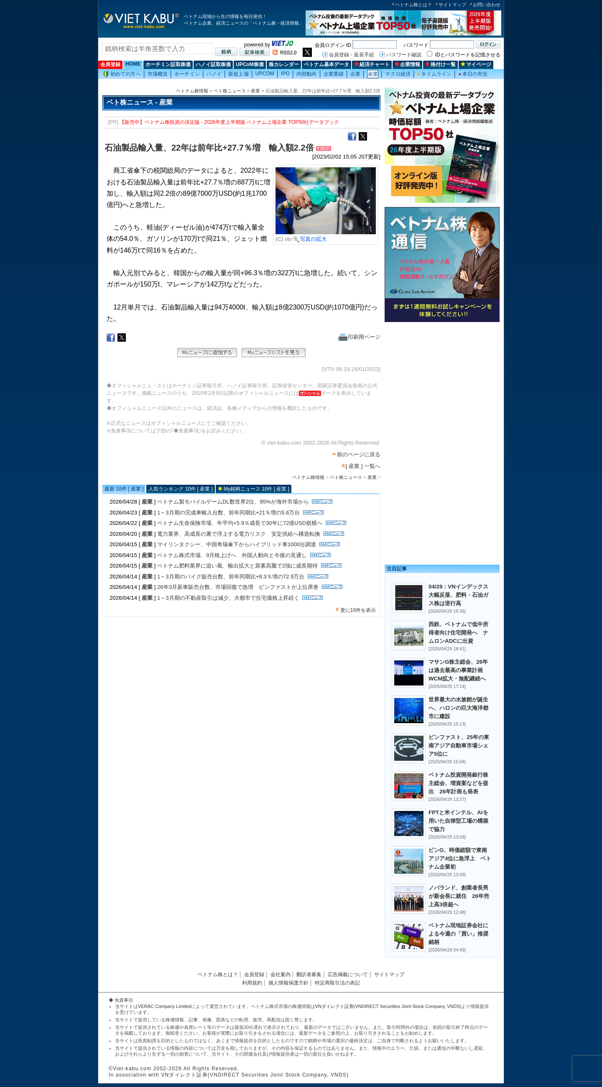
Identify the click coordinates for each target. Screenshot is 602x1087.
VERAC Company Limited (164, 1006)
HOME (132, 64)
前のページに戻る (358, 454)
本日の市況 (472, 74)
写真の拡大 (310, 239)
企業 (355, 74)
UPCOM (264, 74)
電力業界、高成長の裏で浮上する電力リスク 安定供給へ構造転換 (238, 534)
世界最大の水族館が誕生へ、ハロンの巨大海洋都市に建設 (458, 707)
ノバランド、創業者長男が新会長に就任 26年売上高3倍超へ (459, 896)
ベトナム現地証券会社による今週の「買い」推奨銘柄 (458, 933)
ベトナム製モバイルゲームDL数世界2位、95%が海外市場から (233, 502)
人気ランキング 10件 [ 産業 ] (180, 489)
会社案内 (280, 974)
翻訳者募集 (308, 974)
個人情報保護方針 (288, 983)
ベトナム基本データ (326, 64)
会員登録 (110, 64)
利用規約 (252, 983)
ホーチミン (187, 74)
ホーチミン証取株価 (168, 64)
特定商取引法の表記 (337, 983)
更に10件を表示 (358, 610)
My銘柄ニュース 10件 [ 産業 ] (256, 489)
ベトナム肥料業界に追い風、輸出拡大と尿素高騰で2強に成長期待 (237, 566)
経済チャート (372, 64)
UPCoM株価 (250, 64)
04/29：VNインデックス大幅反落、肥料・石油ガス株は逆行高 (458, 594)
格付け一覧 (440, 64)
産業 (373, 74)
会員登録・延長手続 (351, 55)
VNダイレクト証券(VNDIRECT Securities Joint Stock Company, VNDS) (388, 1006)
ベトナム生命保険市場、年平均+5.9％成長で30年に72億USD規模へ (239, 523)
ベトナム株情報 (192, 90)
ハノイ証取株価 (213, 64)
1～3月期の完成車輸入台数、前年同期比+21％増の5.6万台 (228, 512)
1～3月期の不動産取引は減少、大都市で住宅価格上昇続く (228, 598)
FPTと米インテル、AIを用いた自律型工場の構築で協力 (458, 820)
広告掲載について (348, 974)
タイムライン (434, 74)
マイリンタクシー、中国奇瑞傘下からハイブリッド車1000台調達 (236, 544)
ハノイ (214, 74)
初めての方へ (122, 74)
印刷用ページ (359, 337)
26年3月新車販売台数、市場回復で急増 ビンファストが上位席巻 (238, 587)
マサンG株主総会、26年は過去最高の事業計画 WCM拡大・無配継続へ (458, 670)
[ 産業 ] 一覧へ (363, 466)
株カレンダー (284, 64)
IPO (285, 74)
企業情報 (407, 64)
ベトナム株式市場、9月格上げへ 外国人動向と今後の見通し (232, 555)
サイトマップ (452, 4)
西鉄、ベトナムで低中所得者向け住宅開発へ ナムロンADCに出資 (458, 632)
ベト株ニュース (230, 90)
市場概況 (158, 74)
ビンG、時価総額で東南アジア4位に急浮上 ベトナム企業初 (460, 858)
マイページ (476, 64)
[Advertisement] (442, 383)
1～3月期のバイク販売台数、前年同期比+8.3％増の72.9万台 (230, 576)
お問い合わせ (486, 4)
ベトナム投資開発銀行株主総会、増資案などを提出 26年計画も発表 (458, 783)
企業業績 (334, 74)
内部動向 (306, 74)
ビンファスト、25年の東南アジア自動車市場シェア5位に (459, 745)
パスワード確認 (403, 55)
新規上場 (238, 74)
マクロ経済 (398, 74)
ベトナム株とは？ (413, 4)
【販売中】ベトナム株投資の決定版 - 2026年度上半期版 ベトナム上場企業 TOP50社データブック (229, 122)
